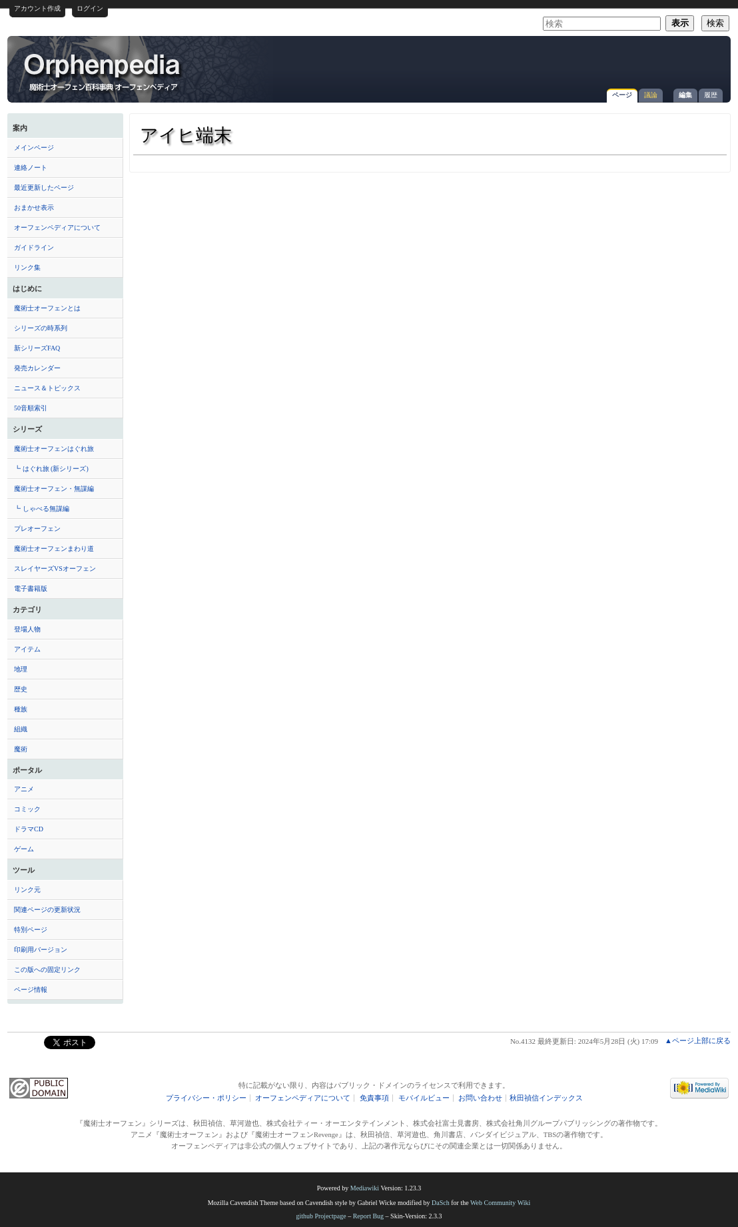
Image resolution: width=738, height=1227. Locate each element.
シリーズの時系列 (40, 328)
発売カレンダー (37, 368)
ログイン (90, 8)
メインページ (34, 147)
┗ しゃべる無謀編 (41, 508)
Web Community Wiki (500, 1202)
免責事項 (374, 1098)
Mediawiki (364, 1188)
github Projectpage (321, 1216)
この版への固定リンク (47, 969)
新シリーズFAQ (37, 348)
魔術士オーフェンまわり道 (54, 548)
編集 (685, 95)
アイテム (27, 649)
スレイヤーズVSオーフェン (55, 568)
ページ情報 (30, 989)
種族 (20, 709)
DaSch (441, 1202)
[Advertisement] (568, 63)
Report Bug (368, 1216)
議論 (650, 95)
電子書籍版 (30, 588)
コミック (27, 809)
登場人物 (27, 629)
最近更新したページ (44, 187)
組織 (20, 729)
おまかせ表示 (34, 207)
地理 (20, 669)
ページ (622, 95)
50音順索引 (30, 408)
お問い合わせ (480, 1098)
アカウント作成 (37, 8)
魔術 (20, 749)
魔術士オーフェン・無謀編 (54, 488)
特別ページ (30, 929)
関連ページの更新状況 (47, 909)
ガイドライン (34, 247)
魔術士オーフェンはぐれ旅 (54, 448)
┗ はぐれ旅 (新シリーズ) (51, 468)
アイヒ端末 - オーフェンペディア (103, 71)
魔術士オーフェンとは (47, 308)
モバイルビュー (424, 1098)
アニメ (24, 789)
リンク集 (27, 267)
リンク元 (27, 889)
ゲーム (24, 849)
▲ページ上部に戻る (698, 1040)
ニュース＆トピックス (47, 388)
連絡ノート (30, 167)
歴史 (20, 689)
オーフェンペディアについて (57, 227)
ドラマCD (28, 829)
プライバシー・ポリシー (206, 1098)
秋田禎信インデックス (546, 1098)
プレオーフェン (37, 528)
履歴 (710, 95)
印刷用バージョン (40, 949)
